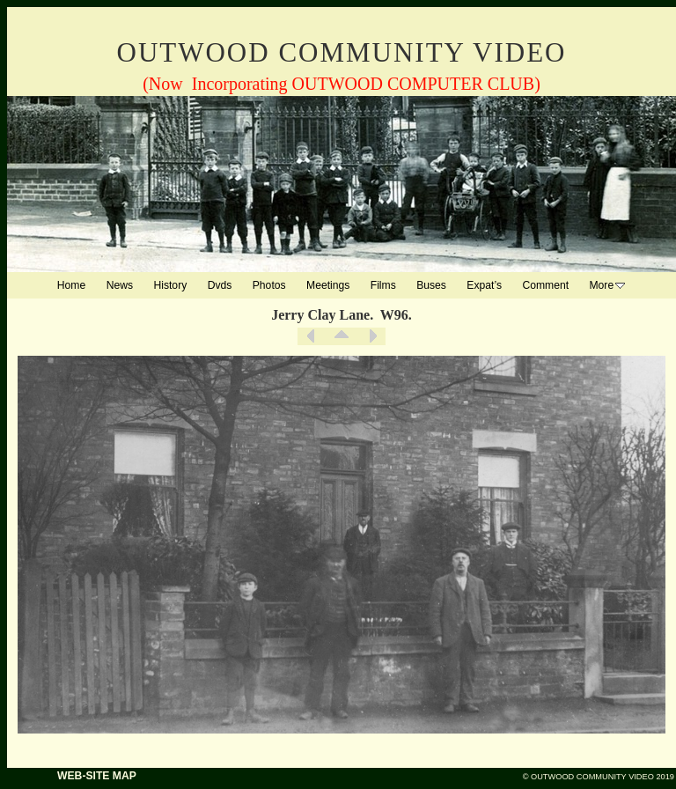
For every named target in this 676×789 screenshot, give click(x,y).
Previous (311, 336)
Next (372, 336)
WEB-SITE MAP (96, 776)
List (341, 336)
